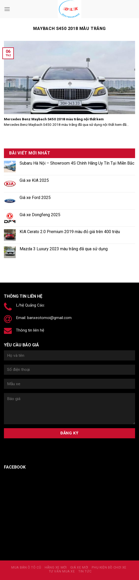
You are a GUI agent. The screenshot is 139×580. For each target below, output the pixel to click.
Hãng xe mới (56, 567)
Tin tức (84, 571)
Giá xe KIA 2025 (34, 180)
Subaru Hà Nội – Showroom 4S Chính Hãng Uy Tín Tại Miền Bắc (77, 163)
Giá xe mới (79, 567)
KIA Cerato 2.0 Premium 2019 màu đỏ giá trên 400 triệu (70, 231)
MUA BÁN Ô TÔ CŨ (26, 567)
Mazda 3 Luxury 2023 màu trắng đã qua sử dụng (64, 248)
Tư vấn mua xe (62, 571)
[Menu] (7, 9)
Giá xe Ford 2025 (35, 197)
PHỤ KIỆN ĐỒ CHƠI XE (109, 567)
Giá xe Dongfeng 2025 (40, 214)
